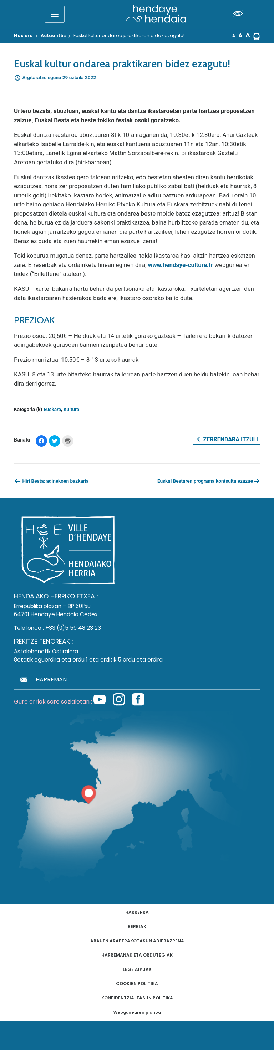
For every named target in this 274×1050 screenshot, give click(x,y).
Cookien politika (137, 983)
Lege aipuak (137, 969)
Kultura (71, 409)
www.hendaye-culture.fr (180, 264)
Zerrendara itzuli (226, 439)
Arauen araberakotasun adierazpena (137, 941)
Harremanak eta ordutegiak (137, 955)
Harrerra (137, 912)
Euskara (52, 409)
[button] (256, 35)
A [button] (233, 35)
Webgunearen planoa (137, 1012)
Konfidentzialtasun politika (137, 998)
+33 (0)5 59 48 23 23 (73, 628)
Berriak (137, 926)
